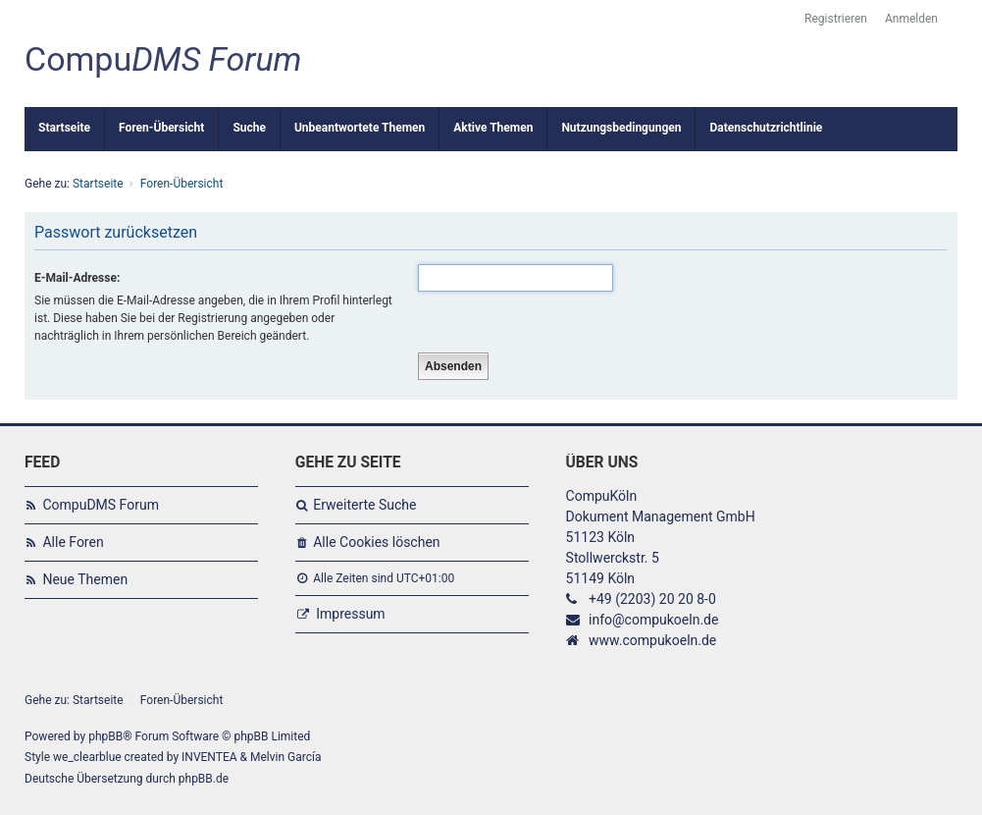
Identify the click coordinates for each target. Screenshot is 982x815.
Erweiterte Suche (364, 505)
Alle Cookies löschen (376, 542)
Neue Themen (85, 579)
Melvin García (286, 757)
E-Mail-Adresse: (77, 278)
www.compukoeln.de (652, 640)
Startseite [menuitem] (64, 128)
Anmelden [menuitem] (911, 19)
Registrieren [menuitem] (835, 19)
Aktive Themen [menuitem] (493, 128)
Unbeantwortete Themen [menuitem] (359, 128)
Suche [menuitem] (249, 128)
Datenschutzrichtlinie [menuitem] (765, 128)
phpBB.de (204, 779)
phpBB (105, 736)
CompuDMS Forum (100, 505)
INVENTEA (208, 757)
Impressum (350, 614)
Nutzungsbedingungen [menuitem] (621, 128)
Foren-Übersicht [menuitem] (161, 128)
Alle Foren (72, 542)
